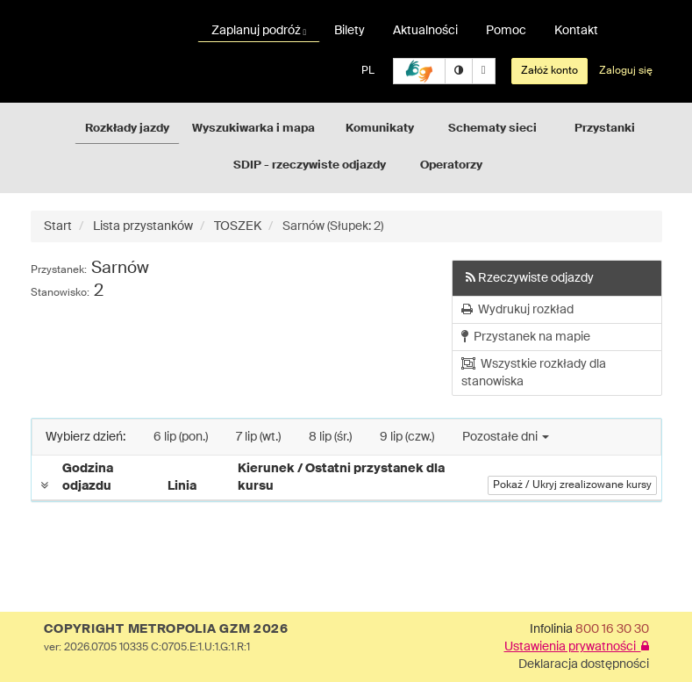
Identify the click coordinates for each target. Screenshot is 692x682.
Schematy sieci (492, 128)
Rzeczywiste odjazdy (530, 277)
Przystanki (604, 128)
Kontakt (576, 31)
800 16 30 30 (612, 629)
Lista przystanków (143, 226)
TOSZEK (237, 226)
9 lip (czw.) (407, 437)
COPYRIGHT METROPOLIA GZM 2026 (166, 629)
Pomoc (506, 31)
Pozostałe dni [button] (505, 437)
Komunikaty (380, 128)
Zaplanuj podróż (259, 31)
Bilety (349, 31)
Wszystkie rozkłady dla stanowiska (533, 372)
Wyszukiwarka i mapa (253, 128)
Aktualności (425, 31)
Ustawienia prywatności (576, 647)
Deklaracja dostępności (583, 664)
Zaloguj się (626, 71)
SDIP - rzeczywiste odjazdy (309, 165)
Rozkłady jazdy (127, 128)
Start (58, 226)
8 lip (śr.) (330, 437)
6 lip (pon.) (180, 437)
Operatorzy (451, 165)
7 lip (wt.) (258, 437)
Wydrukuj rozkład (517, 309)
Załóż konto (549, 71)
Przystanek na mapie (525, 336)
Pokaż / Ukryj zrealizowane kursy (572, 485)
